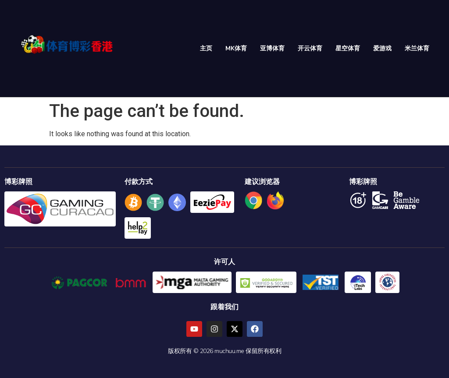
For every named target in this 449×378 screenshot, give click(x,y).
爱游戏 (382, 48)
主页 (206, 48)
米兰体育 (417, 48)
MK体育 (236, 48)
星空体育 (347, 48)
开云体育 (310, 48)
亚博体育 (272, 48)
